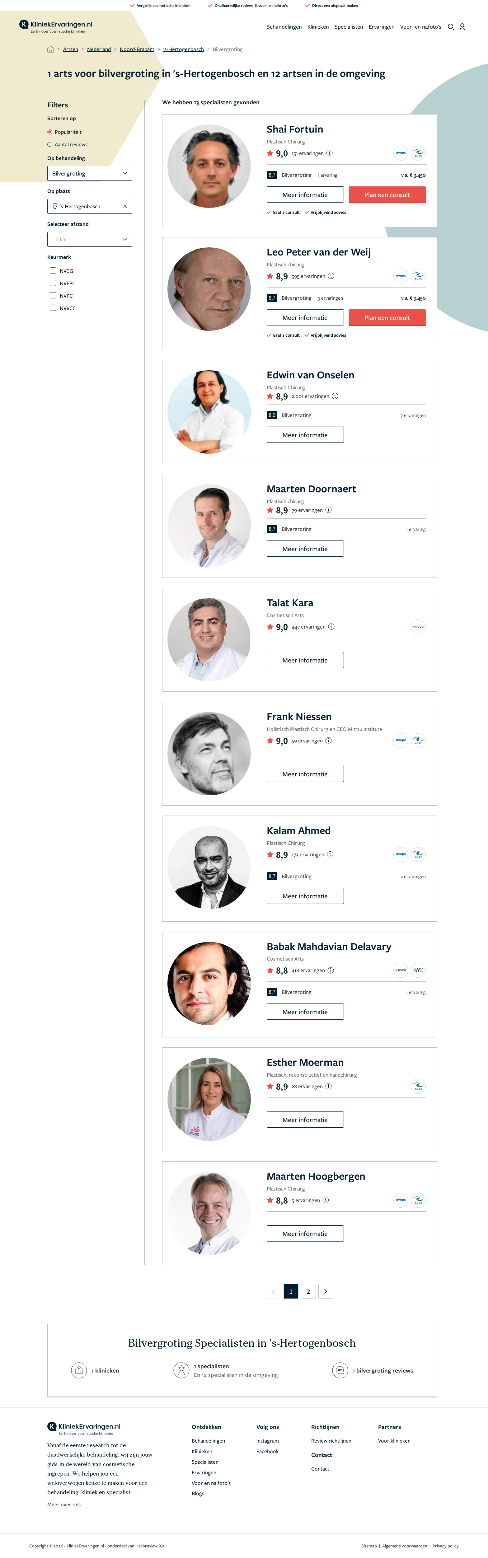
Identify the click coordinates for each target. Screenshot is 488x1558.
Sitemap (369, 1546)
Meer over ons (64, 1504)
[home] (55, 27)
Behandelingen (284, 26)
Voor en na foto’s (211, 1482)
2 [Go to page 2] (308, 1291)
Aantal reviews (67, 144)
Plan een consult (387, 194)
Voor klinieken (394, 1440)
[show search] (451, 27)
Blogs (198, 1493)
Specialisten (349, 26)
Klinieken (318, 26)
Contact (320, 1468)
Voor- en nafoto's (420, 26)
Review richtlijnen (331, 1440)
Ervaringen (382, 26)
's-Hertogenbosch (183, 49)
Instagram (267, 1440)
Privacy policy (446, 1546)
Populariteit (64, 131)
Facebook (267, 1451)
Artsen (70, 49)
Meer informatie (305, 194)
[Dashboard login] (462, 26)
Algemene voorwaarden (405, 1546)
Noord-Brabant (137, 49)
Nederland (99, 49)
